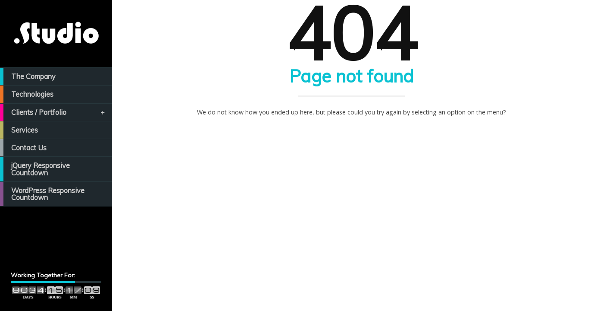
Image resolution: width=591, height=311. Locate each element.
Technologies (26, 94)
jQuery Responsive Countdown (35, 169)
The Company (28, 76)
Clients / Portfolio (53, 112)
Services (19, 130)
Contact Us (23, 147)
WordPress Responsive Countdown (42, 194)
